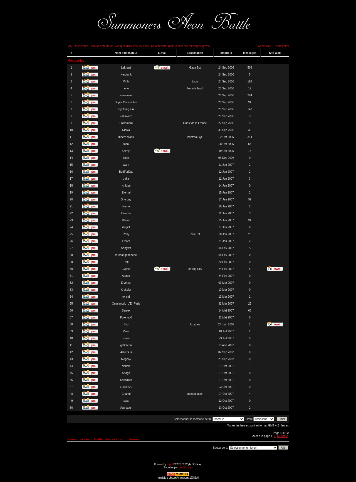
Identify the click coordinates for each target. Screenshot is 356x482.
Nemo (126, 206)
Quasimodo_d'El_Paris (126, 303)
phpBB (170, 464)
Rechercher (81, 45)
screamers (126, 95)
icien (126, 157)
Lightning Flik (126, 109)
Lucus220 (126, 386)
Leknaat (126, 67)
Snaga (126, 373)
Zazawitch (126, 116)
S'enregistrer (281, 45)
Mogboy (126, 359)
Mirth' (126, 81)
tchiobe (126, 185)
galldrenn (126, 345)
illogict (126, 227)
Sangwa (126, 248)
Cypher (126, 268)
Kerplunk (126, 74)
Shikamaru (126, 123)
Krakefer (126, 289)
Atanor (126, 275)
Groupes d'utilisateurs (128, 45)
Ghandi (126, 393)
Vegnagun (126, 407)
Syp (126, 324)
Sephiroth (126, 379)
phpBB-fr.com (185, 467)
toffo (126, 143)
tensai (126, 296)
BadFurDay (126, 171)
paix (125, 400)
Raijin (126, 338)
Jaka (126, 178)
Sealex (126, 310)
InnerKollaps (126, 137)
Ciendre (126, 213)
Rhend (126, 220)
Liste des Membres (101, 45)
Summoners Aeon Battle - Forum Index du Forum (103, 439)
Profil (146, 45)
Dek (125, 261)
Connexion (264, 45)
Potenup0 (126, 317)
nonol (126, 88)
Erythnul (126, 282)
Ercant (126, 241)
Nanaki (126, 366)
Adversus (126, 352)
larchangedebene (126, 255)
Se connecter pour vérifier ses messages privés (180, 45)
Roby (126, 234)
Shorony (126, 199)
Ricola (126, 130)
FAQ (69, 45)
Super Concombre (126, 102)
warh (126, 164)
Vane (126, 331)
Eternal (126, 192)
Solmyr (126, 150)
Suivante (282, 436)
